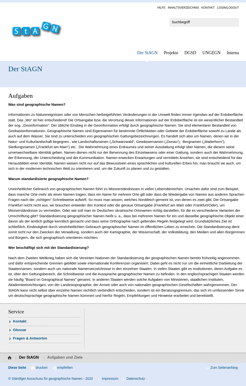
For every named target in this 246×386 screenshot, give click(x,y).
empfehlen (65, 367)
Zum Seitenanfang (224, 367)
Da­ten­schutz (135, 378)
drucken (42, 367)
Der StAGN (147, 52)
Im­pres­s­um (110, 378)
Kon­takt (208, 7)
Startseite (10, 358)
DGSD (190, 52)
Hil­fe (161, 7)
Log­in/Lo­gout (228, 7)
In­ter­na (233, 52)
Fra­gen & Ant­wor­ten (30, 338)
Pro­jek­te (171, 52)
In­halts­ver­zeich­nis (183, 7)
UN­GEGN (211, 52)
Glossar (20, 330)
